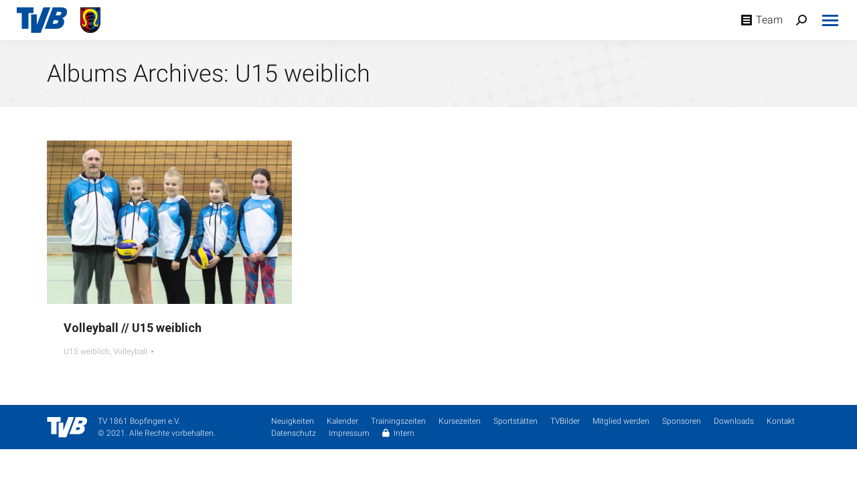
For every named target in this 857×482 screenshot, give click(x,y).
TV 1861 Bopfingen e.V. (139, 421)
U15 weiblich (87, 351)
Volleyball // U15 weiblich (133, 328)
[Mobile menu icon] (830, 20)
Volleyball (130, 351)
